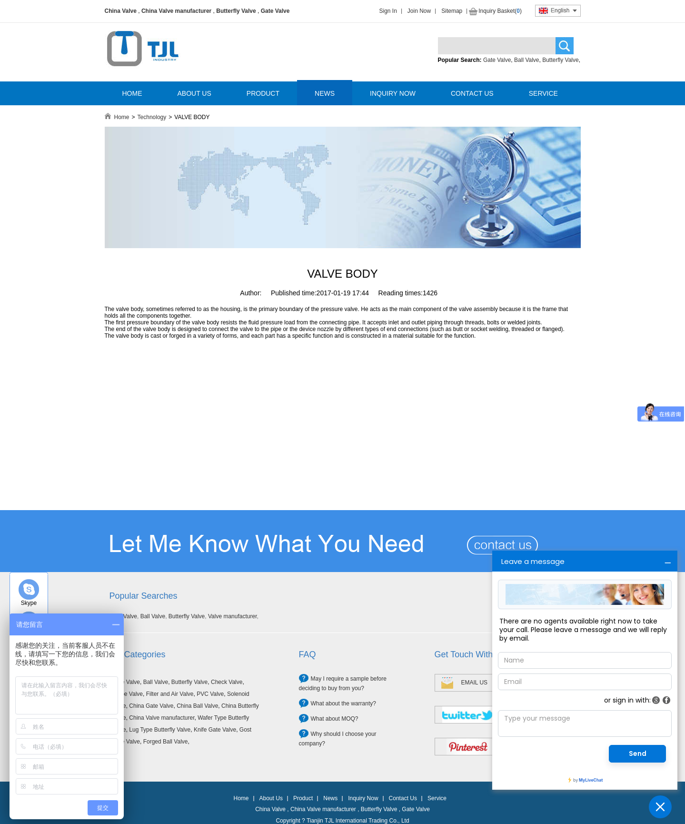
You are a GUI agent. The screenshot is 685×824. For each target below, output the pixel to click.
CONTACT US (472, 93)
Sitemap (451, 11)
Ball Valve (526, 60)
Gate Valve (275, 11)
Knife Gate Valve (215, 729)
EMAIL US (474, 682)
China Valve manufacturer (176, 11)
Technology (152, 117)
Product (303, 798)
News (330, 798)
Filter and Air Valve (170, 694)
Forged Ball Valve (165, 741)
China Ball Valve (197, 706)
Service (437, 798)
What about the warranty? (343, 703)
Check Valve (226, 682)
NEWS (325, 93)
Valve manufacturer (232, 616)
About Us (271, 798)
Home (121, 117)
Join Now (419, 11)
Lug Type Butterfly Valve (159, 729)
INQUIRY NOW (393, 93)
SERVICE (543, 93)
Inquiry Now (363, 798)
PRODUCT (263, 93)
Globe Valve (127, 694)
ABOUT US (194, 93)
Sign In (388, 11)
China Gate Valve (151, 706)
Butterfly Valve (236, 11)
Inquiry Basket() (500, 11)
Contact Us (403, 798)
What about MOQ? (334, 718)
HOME (132, 93)
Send (637, 753)
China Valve (121, 11)
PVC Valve (210, 694)
